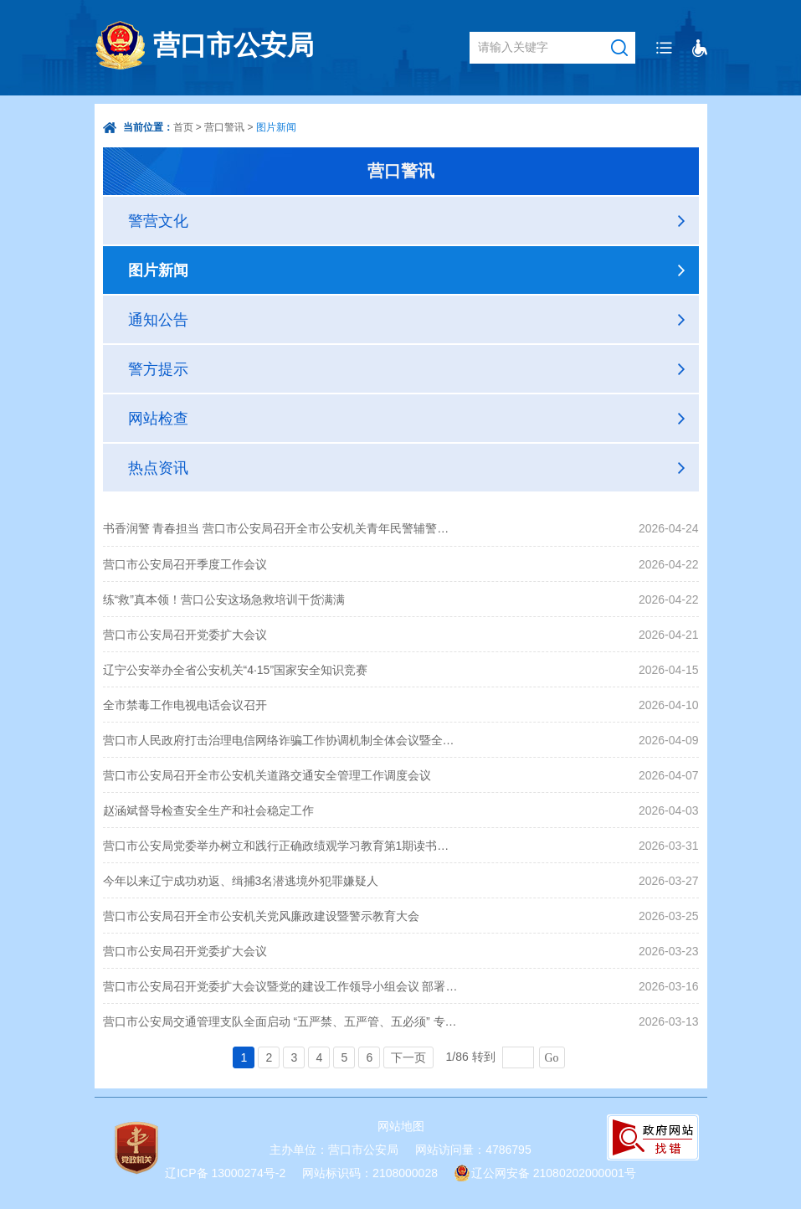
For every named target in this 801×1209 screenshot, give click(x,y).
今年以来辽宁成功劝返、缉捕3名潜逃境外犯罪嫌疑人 (241, 880)
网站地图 (400, 1126)
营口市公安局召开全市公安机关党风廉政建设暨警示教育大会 (261, 916)
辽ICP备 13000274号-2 (225, 1173)
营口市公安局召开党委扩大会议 (185, 634)
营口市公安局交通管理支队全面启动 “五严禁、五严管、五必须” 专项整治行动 (281, 1021)
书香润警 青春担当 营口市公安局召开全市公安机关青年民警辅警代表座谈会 (281, 528)
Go (552, 1058)
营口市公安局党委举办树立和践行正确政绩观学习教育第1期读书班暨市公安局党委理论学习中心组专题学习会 (281, 845)
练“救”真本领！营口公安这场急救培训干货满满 (224, 599)
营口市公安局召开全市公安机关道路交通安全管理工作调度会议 (267, 775)
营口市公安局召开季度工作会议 (185, 564)
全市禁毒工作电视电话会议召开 (185, 705)
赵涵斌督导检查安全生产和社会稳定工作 (208, 810)
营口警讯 (224, 127)
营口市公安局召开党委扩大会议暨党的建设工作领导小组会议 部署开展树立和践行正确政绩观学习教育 (281, 986)
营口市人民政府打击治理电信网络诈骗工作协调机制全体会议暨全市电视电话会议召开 (281, 740)
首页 (183, 127)
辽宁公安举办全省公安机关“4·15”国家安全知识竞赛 (235, 670)
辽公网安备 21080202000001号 (553, 1173)
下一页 (408, 1057)
